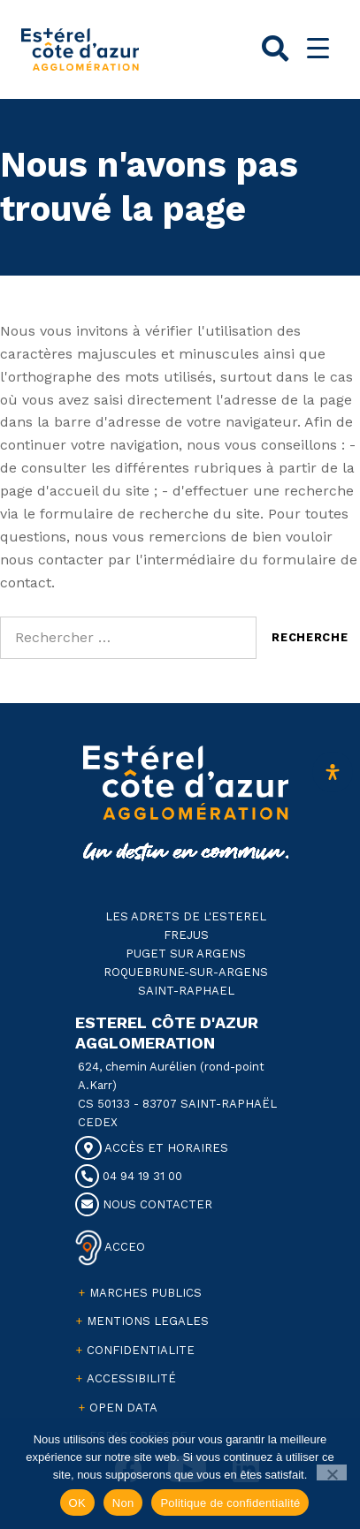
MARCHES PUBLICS (145, 1292)
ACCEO (123, 1246)
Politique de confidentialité (230, 1503)
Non (123, 1503)
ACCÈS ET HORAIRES (151, 1147)
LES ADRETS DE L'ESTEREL (185, 916)
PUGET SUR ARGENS (186, 953)
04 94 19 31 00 (128, 1176)
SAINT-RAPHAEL (186, 990)
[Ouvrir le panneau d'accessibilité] (332, 772)
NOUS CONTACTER (143, 1204)
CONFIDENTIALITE (141, 1350)
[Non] (332, 1472)
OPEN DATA (123, 1407)
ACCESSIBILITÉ (131, 1378)
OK (77, 1503)
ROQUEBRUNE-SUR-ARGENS (185, 972)
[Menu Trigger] (318, 48)
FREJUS (186, 935)
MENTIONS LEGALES (148, 1321)
